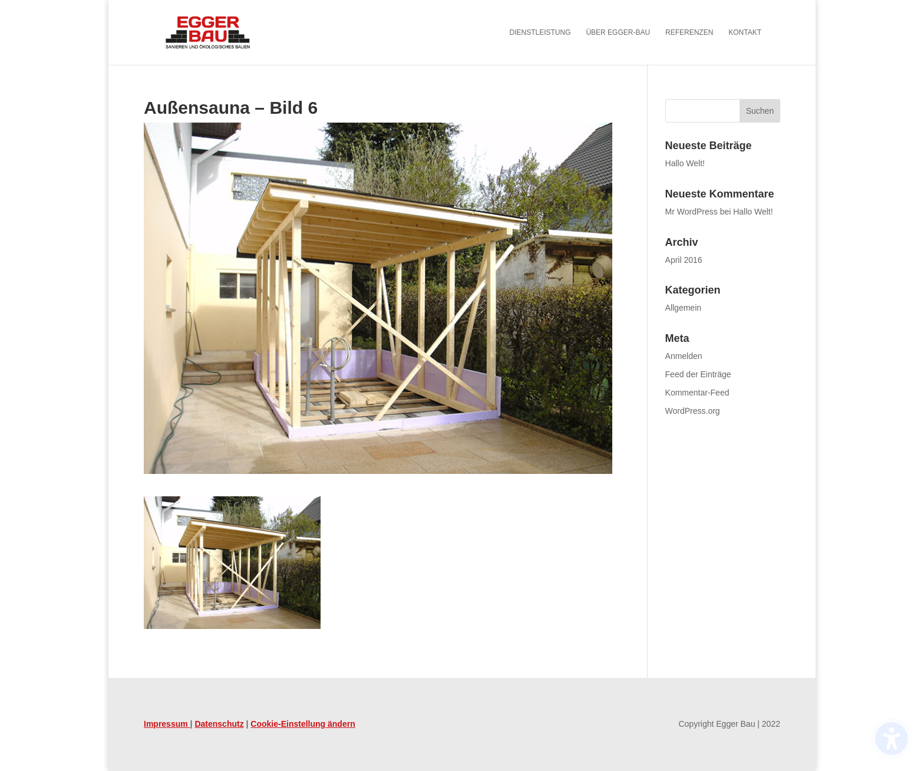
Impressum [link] (167, 724)
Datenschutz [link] (218, 724)
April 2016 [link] (683, 260)
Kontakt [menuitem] (744, 32)
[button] (760, 111)
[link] (223, 32)
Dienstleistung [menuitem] (540, 32)
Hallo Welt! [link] (685, 163)
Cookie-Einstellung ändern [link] (302, 724)
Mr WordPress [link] (691, 211)
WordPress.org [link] (692, 411)
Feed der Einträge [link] (698, 374)
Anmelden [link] (683, 356)
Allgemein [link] (683, 307)
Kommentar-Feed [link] (697, 392)
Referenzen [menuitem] (689, 32)
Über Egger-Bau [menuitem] (618, 32)
